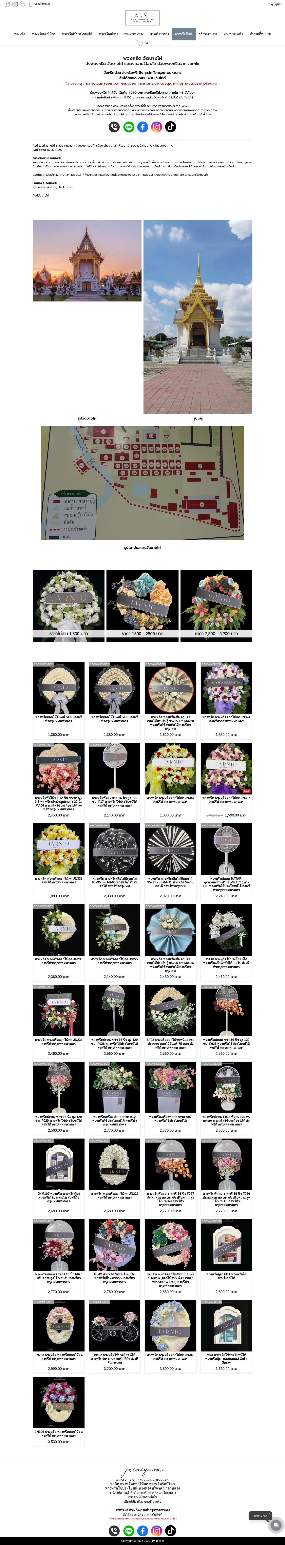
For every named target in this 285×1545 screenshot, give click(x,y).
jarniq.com (157, 1540)
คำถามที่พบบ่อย (260, 34)
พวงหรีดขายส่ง (159, 34)
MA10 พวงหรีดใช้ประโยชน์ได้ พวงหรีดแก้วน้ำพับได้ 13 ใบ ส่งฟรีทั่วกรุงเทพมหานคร (226, 963)
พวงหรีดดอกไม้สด (43, 34)
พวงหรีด (19, 34)
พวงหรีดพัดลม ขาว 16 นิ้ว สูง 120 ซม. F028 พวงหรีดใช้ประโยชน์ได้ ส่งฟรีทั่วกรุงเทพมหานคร (114, 1043)
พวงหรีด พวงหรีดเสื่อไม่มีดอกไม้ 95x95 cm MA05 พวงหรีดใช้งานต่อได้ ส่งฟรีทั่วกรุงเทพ (114, 882)
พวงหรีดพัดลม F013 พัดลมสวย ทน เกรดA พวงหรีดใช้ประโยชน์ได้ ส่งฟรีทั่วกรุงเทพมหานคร (226, 1120)
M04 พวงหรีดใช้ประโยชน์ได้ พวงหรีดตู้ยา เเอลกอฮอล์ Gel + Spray (226, 1358)
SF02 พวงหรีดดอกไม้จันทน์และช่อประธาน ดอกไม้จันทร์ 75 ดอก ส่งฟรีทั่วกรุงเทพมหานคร (170, 1043)
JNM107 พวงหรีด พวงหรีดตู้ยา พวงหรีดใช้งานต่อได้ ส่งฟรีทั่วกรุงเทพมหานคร (59, 1197)
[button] (275, 4)
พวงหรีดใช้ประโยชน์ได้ (77, 34)
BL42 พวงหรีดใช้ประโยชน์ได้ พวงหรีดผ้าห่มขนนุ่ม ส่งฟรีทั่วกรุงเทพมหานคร (114, 1278)
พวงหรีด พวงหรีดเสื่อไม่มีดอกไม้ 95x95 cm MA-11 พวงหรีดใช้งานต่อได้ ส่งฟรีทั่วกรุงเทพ (170, 882)
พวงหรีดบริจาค (108, 34)
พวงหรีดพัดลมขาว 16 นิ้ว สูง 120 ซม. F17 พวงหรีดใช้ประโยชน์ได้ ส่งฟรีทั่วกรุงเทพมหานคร (114, 801)
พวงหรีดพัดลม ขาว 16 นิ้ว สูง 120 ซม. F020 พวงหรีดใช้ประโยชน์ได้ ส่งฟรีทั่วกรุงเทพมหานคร (58, 1120)
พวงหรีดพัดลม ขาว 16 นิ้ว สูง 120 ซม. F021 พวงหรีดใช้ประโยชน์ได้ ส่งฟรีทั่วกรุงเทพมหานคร (226, 1043)
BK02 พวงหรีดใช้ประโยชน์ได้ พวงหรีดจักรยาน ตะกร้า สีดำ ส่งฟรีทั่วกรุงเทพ (115, 1358)
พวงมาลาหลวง (133, 34)
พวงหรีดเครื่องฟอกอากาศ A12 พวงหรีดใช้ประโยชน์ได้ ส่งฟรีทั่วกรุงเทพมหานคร (114, 1120)
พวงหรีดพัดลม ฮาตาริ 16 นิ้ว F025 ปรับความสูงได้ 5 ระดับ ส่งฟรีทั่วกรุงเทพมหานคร (58, 1278)
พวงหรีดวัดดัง (183, 34)
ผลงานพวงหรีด (233, 34)
